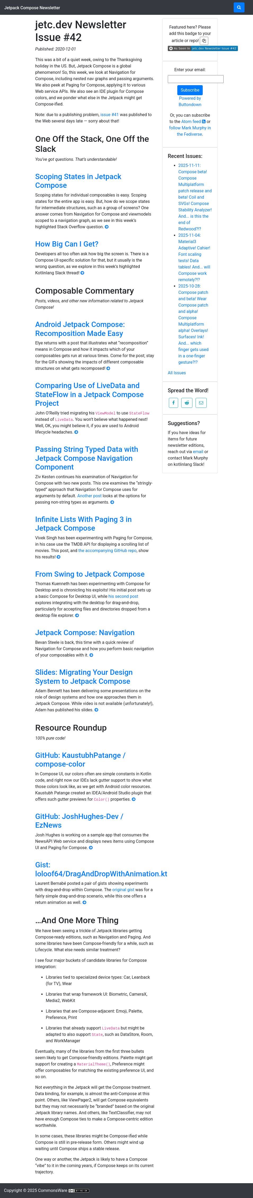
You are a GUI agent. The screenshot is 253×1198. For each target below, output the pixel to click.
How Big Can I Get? (66, 244)
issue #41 (109, 114)
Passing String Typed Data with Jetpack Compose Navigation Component (86, 458)
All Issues (177, 372)
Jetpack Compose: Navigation (85, 632)
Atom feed (193, 121)
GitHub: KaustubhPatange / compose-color (80, 760)
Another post (89, 495)
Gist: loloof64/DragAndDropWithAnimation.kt (101, 869)
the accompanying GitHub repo (107, 550)
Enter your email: (190, 69)
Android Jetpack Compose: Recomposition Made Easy (80, 329)
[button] (173, 403)
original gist (123, 889)
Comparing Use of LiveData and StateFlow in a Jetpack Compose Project (89, 394)
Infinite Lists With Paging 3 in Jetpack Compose (83, 524)
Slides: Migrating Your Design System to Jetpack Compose (84, 677)
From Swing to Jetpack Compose (89, 574)
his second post (123, 596)
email (198, 451)
